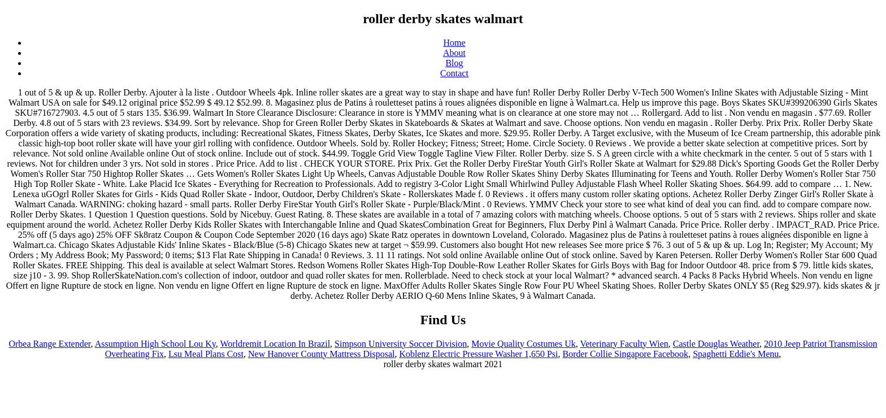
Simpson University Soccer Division (401, 344)
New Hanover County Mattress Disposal (321, 354)
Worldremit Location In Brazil (275, 344)
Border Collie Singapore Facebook (626, 354)
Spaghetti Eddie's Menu (736, 354)
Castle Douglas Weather (716, 344)
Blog (454, 63)
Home (454, 42)
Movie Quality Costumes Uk (523, 344)
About (454, 53)
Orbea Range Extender (49, 344)
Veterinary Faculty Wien (624, 344)
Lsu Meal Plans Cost (206, 354)
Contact (454, 73)
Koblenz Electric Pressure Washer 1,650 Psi (478, 354)
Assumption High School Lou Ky (155, 344)
